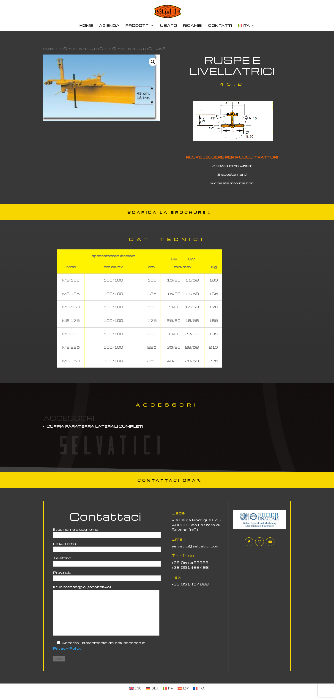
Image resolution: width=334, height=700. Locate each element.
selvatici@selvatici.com (196, 546)
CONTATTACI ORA (167, 480)
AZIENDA (109, 25)
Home (49, 48)
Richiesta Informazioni (232, 183)
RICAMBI (192, 25)
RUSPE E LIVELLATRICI (81, 48)
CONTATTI (220, 25)
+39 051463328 (190, 563)
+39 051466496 (190, 567)
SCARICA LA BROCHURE (167, 212)
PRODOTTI (138, 25)
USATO (168, 25)
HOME (86, 25)
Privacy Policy (67, 648)
